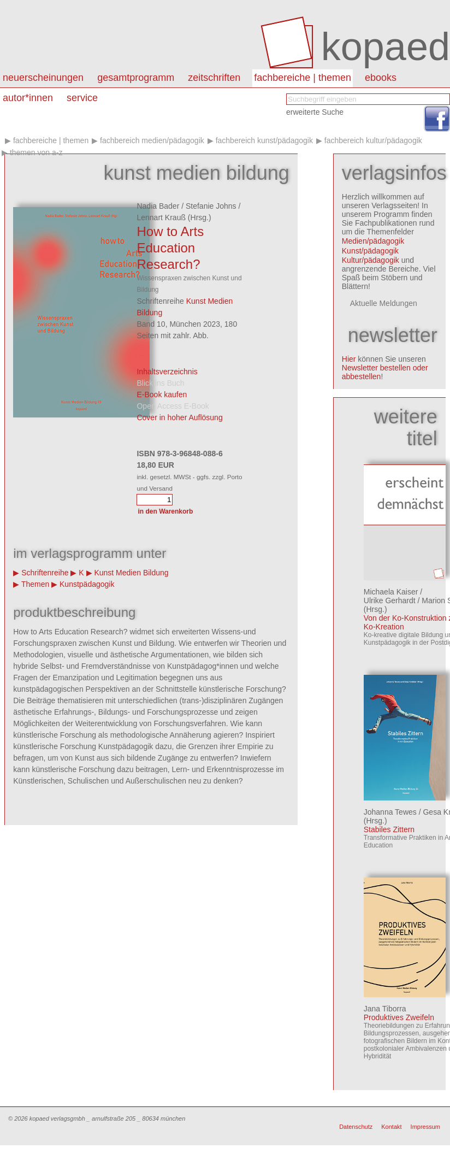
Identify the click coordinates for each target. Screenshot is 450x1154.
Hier (349, 359)
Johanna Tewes (390, 812)
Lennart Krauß (161, 217)
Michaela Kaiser (391, 591)
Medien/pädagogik (373, 241)
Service (82, 97)
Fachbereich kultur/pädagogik (373, 140)
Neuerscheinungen (43, 77)
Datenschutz (355, 1126)
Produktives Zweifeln (399, 1017)
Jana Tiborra (385, 1008)
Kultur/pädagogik (370, 260)
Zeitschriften (214, 77)
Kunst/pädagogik (370, 250)
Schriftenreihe (44, 572)
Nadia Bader (158, 206)
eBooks (380, 77)
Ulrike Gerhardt (390, 600)
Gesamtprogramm (135, 77)
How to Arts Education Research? (170, 248)
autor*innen (28, 97)
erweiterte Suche (315, 112)
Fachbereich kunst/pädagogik (264, 140)
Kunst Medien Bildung (131, 572)
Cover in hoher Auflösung (179, 417)
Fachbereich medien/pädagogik (152, 140)
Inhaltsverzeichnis (167, 371)
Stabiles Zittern (389, 829)
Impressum (425, 1126)
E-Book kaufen (162, 394)
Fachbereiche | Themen (302, 77)
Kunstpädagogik (87, 584)
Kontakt (391, 1126)
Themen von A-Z (36, 152)
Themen (35, 584)
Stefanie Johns (211, 206)
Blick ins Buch (160, 383)
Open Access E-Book (173, 406)
